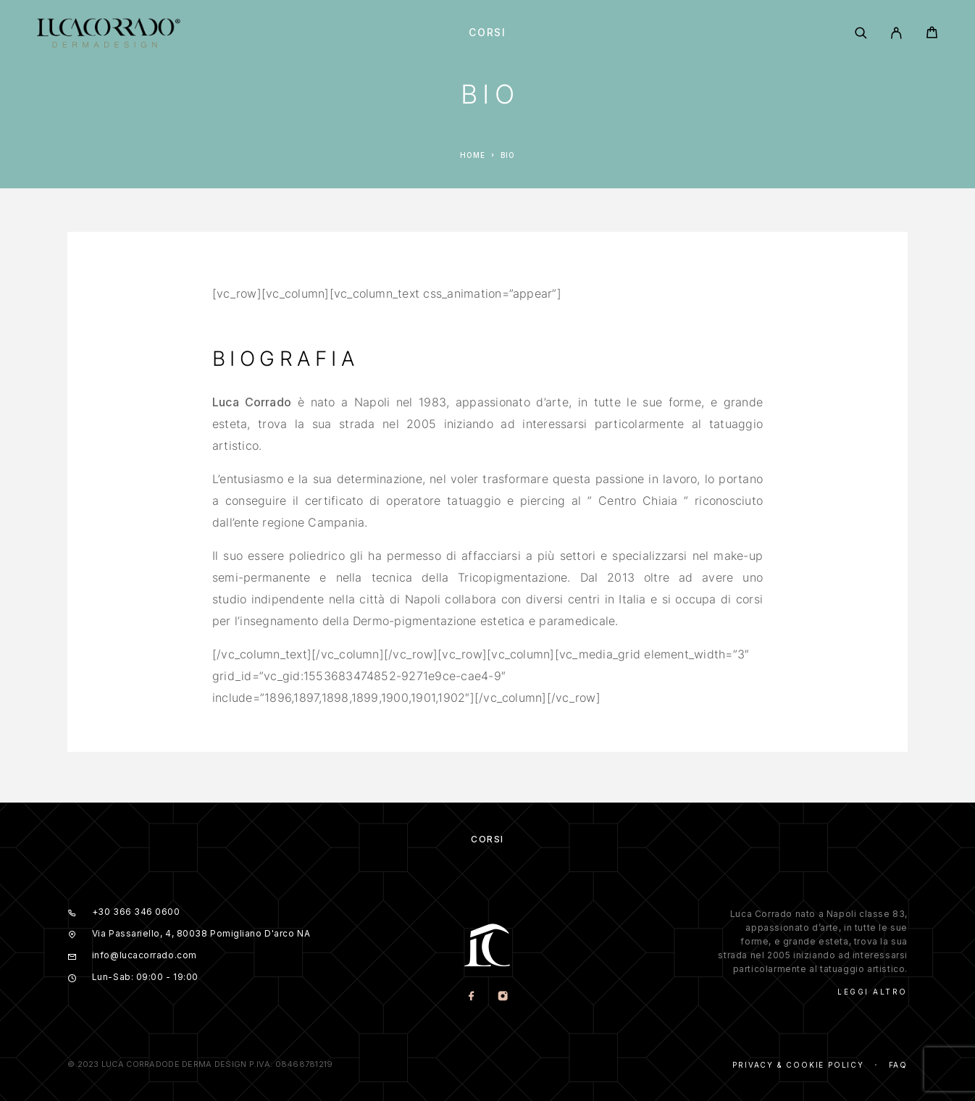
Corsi (487, 32)
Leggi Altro (872, 991)
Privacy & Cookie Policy (797, 1064)
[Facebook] (472, 997)
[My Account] (896, 33)
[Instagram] (503, 997)
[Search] (861, 33)
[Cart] (932, 34)
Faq (898, 1064)
